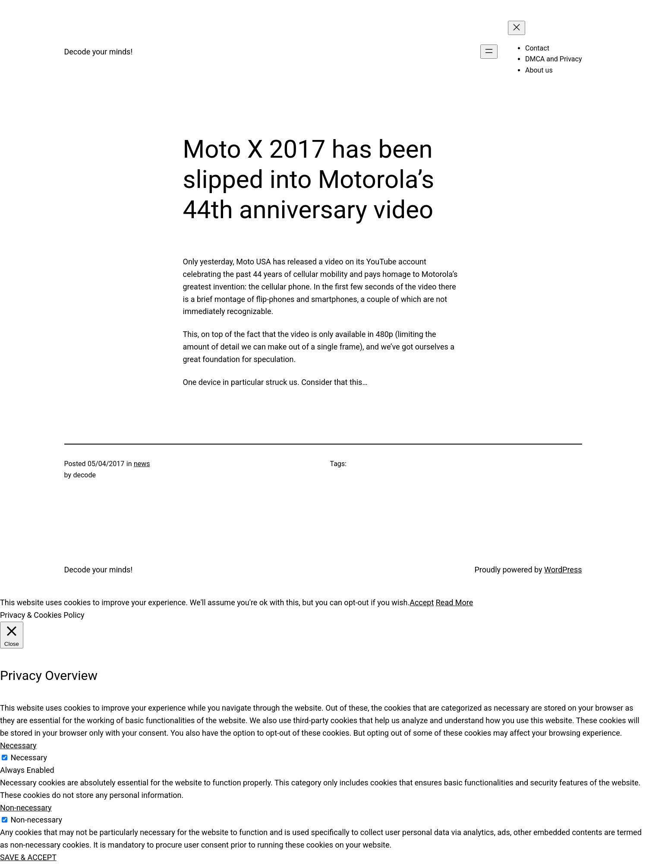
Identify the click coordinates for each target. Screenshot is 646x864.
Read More (454, 602)
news (142, 464)
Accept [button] (422, 602)
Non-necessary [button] (26, 807)
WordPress (563, 569)
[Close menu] (516, 28)
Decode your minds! (98, 51)
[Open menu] (489, 51)
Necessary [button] (18, 745)
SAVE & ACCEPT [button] (28, 857)
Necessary (28, 757)
